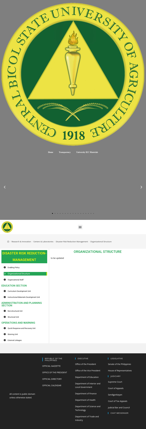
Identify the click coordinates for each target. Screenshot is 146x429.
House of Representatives (120, 370)
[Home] (8, 241)
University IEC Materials (87, 152)
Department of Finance (86, 393)
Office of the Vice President (87, 370)
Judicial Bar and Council (119, 407)
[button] (52, 213)
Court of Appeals (115, 388)
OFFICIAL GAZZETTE (51, 366)
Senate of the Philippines (119, 364)
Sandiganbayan (115, 394)
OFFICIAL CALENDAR (51, 385)
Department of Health (85, 400)
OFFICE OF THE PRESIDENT (54, 372)
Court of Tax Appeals (117, 401)
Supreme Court (115, 381)
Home (50, 152)
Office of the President (85, 364)
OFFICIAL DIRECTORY (52, 379)
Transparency (65, 152)
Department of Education (87, 377)
